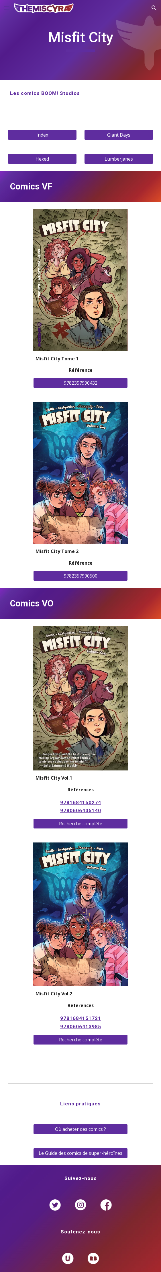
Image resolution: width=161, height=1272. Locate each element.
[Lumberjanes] (119, 159)
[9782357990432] (80, 383)
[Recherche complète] (80, 823)
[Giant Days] (119, 135)
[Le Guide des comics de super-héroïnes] (80, 1153)
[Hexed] (42, 159)
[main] (80, 40)
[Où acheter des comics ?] (80, 1129)
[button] (7, 8)
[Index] (42, 135)
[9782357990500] (80, 576)
